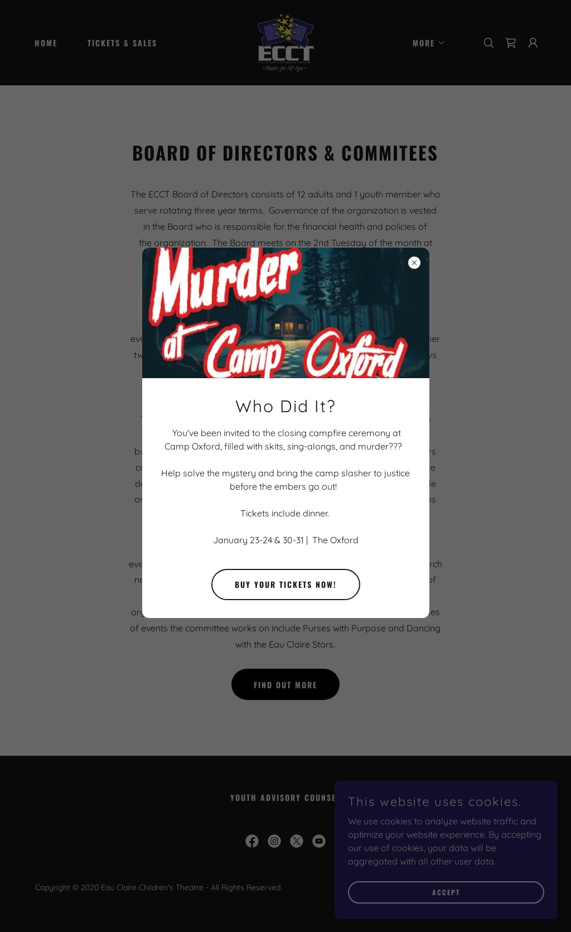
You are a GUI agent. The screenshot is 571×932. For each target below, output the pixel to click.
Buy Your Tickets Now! (286, 584)
